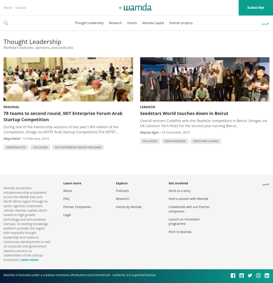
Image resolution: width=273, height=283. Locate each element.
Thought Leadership (89, 23)
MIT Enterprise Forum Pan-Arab (78, 147)
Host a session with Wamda (188, 199)
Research (115, 23)
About (8, 8)
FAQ (66, 199)
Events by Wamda (129, 207)
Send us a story (180, 191)
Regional (11, 107)
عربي (265, 23)
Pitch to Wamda (180, 232)
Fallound (40, 147)
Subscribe (255, 7)
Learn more (29, 260)
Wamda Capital (153, 23)
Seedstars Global (206, 141)
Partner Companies (77, 207)
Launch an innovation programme (184, 221)
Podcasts (122, 191)
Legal (67, 215)
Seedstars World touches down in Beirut (184, 113)
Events (132, 23)
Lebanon (147, 107)
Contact (20, 8)
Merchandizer (175, 141)
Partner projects (181, 23)
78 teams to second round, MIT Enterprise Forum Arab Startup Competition (63, 116)
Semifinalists (16, 147)
